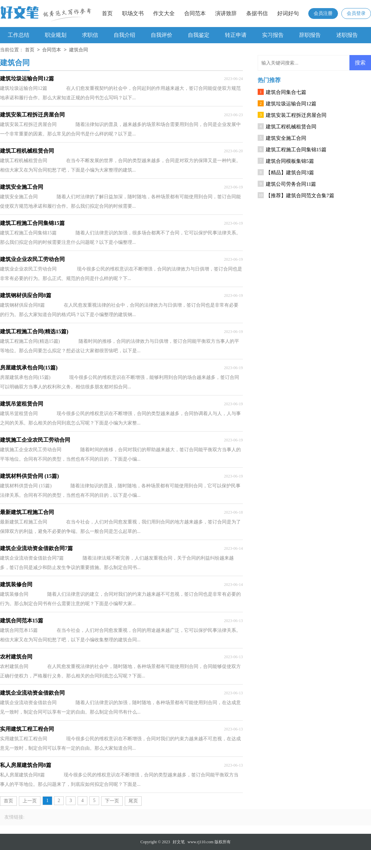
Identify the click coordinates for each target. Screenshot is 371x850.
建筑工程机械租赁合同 (291, 126)
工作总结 (18, 35)
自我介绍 (124, 35)
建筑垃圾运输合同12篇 (291, 103)
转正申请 (236, 35)
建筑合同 (78, 50)
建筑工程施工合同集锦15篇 (296, 149)
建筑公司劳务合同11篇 (291, 184)
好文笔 (179, 842)
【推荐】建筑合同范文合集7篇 (300, 195)
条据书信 (257, 13)
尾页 (133, 800)
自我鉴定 (198, 35)
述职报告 (347, 35)
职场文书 (133, 13)
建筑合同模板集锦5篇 (290, 161)
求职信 (90, 35)
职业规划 (55, 35)
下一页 (112, 800)
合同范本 (195, 13)
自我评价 (161, 35)
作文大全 (164, 13)
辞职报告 (310, 35)
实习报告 (273, 35)
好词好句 (288, 13)
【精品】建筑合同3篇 (290, 172)
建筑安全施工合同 (286, 138)
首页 (107, 13)
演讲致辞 (226, 13)
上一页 (30, 800)
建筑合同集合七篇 (286, 92)
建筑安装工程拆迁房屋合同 (296, 115)
